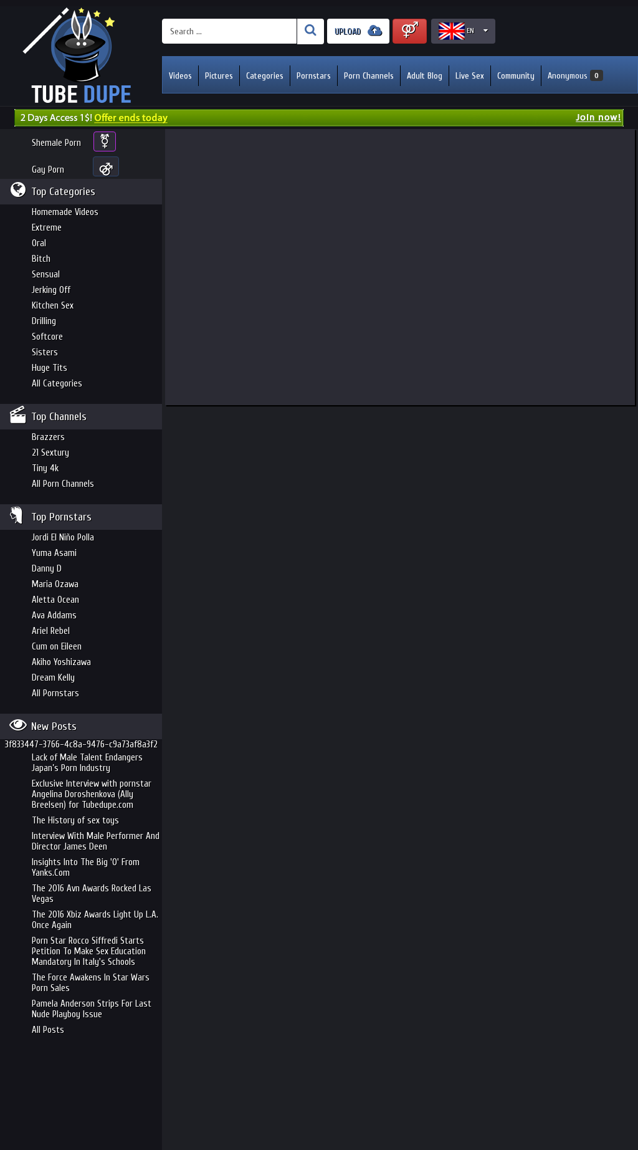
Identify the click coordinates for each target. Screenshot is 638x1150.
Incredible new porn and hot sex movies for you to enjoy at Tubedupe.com (81, 56)
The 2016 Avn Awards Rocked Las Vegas (91, 893)
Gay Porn (48, 170)
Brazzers (48, 437)
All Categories (57, 383)
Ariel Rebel (51, 631)
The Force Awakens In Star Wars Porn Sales (91, 983)
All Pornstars (55, 693)
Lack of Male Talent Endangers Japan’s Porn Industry (87, 763)
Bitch (41, 259)
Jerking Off (51, 290)
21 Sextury (50, 453)
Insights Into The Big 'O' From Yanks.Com (86, 867)
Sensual (46, 274)
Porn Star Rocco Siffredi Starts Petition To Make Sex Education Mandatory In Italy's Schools (89, 951)
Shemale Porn (56, 143)
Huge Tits (49, 368)
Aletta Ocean (55, 600)
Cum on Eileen (57, 646)
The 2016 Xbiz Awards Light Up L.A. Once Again (95, 920)
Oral (39, 243)
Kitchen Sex (53, 305)
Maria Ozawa (55, 584)
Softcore (47, 337)
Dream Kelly (53, 678)
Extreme (47, 228)
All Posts (48, 1030)
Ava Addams (54, 615)
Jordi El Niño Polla (63, 537)
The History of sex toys (75, 820)
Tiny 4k (45, 468)
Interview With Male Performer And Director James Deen (96, 841)
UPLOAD (358, 31)
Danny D (47, 568)
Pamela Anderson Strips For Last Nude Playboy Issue (91, 1009)
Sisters (45, 352)
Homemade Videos (65, 212)
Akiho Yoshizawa (61, 662)
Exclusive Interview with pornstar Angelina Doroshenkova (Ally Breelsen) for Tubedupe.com (91, 794)
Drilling (44, 321)
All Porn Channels (63, 484)
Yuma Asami (54, 553)
